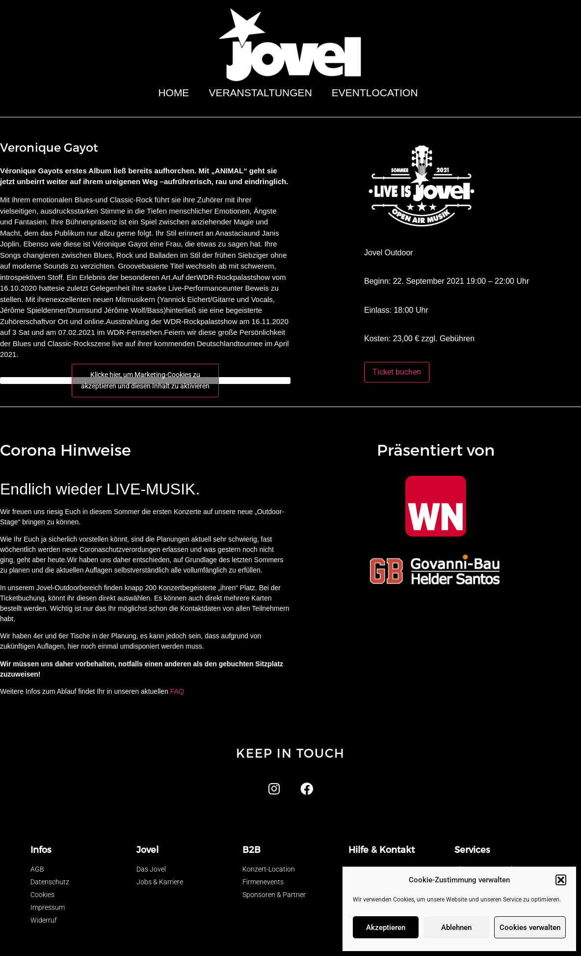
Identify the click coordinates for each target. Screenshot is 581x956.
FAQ (177, 691)
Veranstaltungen (260, 92)
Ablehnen (456, 927)
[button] (561, 880)
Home (173, 92)
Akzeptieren (385, 927)
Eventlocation (377, 92)
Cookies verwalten (530, 927)
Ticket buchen (396, 372)
